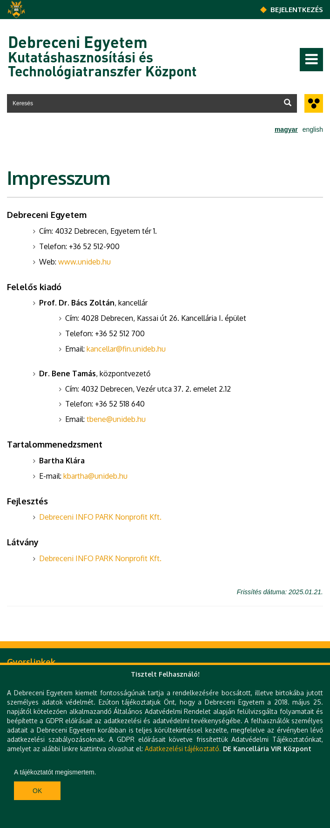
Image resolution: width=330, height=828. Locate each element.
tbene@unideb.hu (116, 419)
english (313, 129)
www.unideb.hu (84, 261)
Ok (37, 790)
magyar (286, 129)
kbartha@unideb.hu (95, 476)
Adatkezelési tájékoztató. (183, 749)
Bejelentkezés (296, 9)
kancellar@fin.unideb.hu (126, 348)
